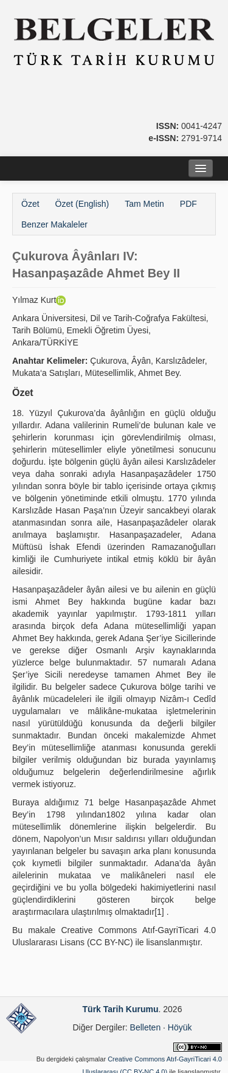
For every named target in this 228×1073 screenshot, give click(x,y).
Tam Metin (144, 204)
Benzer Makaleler (54, 224)
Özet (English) (82, 204)
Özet (30, 204)
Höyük (180, 1027)
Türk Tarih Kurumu (121, 1009)
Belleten (145, 1027)
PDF (188, 204)
